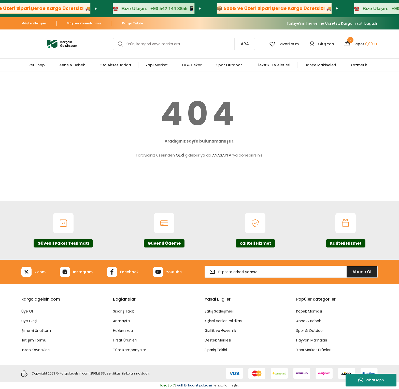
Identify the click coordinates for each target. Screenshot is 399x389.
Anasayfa (121, 320)
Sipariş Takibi (124, 311)
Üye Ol (27, 311)
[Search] (184, 44)
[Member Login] (321, 44)
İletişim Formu (33, 340)
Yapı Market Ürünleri (313, 349)
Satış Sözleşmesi (219, 311)
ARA (245, 44)
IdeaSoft (167, 385)
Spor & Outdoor (310, 330)
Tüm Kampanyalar (129, 349)
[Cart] (361, 44)
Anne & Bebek (308, 320)
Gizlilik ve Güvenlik (220, 330)
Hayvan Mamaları (311, 340)
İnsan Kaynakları (35, 349)
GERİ (180, 155)
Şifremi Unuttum (36, 330)
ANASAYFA (221, 155)
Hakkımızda (123, 330)
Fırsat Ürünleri (125, 340)
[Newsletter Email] (291, 272)
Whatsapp (371, 380)
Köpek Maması (309, 311)
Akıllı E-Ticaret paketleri (194, 385)
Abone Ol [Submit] (361, 272)
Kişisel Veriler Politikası (224, 320)
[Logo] (62, 43)
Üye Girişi (29, 320)
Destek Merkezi (218, 340)
